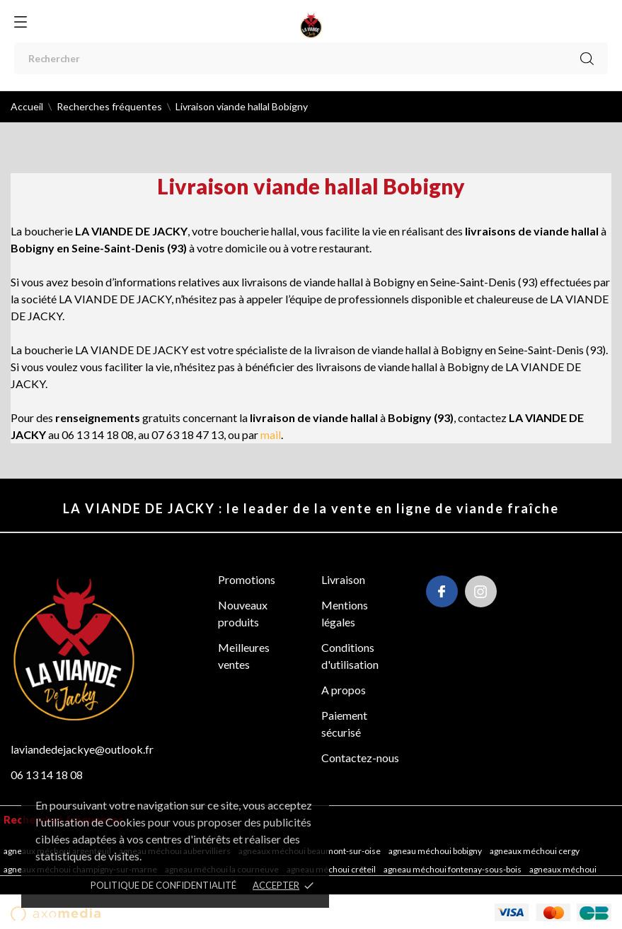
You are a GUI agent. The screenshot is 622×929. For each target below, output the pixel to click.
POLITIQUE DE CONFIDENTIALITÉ (163, 885)
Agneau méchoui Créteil (332, 869)
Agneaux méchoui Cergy (535, 851)
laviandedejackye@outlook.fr (82, 749)
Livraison (343, 579)
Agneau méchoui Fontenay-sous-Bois (453, 869)
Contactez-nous (360, 757)
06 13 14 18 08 (47, 774)
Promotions (246, 579)
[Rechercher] (311, 58)
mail (270, 434)
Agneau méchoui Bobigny (435, 851)
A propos (343, 689)
